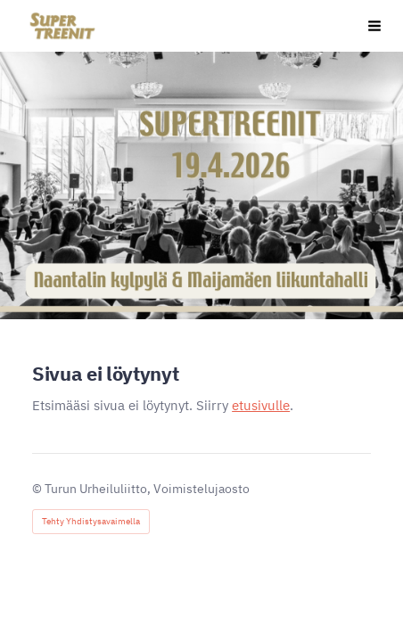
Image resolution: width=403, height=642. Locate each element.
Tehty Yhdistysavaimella (91, 521)
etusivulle (261, 405)
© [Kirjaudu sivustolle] (38, 489)
